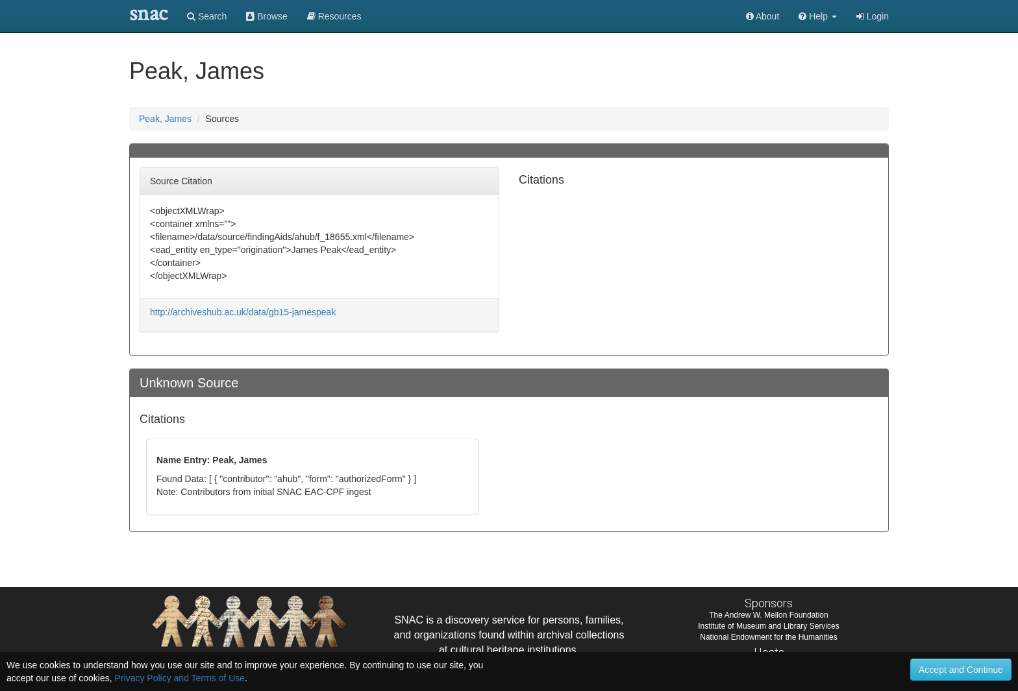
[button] (818, 16)
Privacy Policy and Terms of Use (180, 678)
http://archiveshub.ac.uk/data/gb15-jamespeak (243, 312)
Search (207, 16)
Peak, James (165, 119)
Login (872, 16)
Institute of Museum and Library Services (768, 626)
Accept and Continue (961, 669)
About (763, 16)
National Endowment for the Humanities (768, 637)
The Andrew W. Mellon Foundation (768, 615)
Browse (267, 16)
